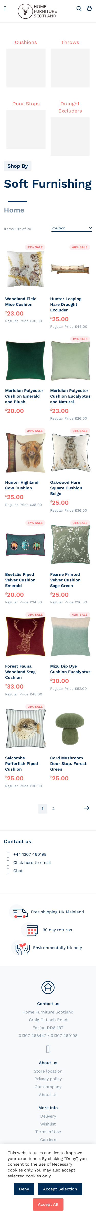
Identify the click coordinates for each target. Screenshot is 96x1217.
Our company (48, 1086)
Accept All (48, 1204)
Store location (48, 1071)
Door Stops (26, 104)
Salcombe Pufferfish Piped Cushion (21, 764)
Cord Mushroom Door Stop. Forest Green (68, 764)
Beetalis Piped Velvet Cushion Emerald (20, 580)
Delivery (48, 1116)
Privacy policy (48, 1078)
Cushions (26, 42)
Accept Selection (60, 1189)
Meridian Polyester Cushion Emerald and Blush (24, 396)
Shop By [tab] (17, 166)
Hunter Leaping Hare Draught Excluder (65, 304)
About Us (48, 1094)
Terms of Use (48, 1131)
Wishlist (48, 1124)
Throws (70, 42)
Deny (24, 1189)
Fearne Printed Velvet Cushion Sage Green (65, 580)
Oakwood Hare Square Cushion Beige (66, 488)
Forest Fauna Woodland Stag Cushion (20, 672)
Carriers (48, 1139)
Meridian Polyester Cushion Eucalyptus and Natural (70, 396)
